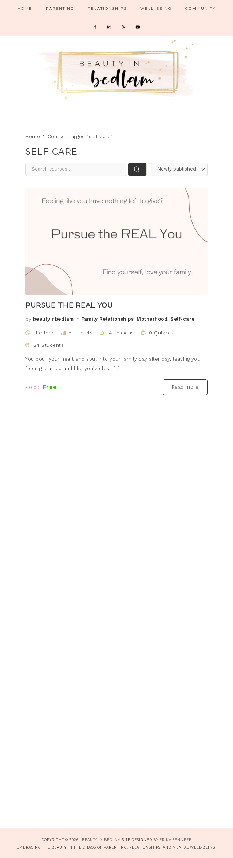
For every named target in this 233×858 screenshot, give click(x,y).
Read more (185, 387)
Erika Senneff (175, 840)
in (77, 319)
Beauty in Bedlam (116, 69)
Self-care (182, 319)
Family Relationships (107, 319)
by (28, 319)
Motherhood (152, 319)
